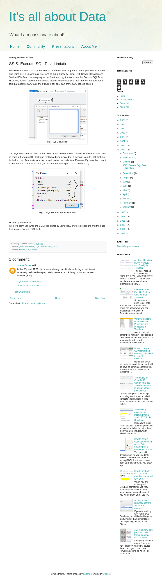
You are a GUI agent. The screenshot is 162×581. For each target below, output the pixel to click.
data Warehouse (27, 247)
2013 (123, 233)
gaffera (86, 574)
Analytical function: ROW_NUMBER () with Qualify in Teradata (143, 264)
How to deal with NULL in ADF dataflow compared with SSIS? (143, 475)
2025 (123, 124)
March (126, 198)
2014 (123, 229)
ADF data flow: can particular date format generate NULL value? (143, 534)
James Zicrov (24, 265)
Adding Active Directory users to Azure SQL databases (142, 504)
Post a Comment (22, 292)
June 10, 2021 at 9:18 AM (29, 285)
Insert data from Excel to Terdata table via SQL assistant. (142, 293)
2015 (123, 225)
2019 (123, 149)
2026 (123, 120)
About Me (89, 46)
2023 (123, 133)
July (125, 182)
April (125, 194)
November (128, 157)
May (125, 190)
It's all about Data (57, 17)
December (128, 153)
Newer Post (15, 298)
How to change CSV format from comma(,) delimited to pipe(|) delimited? (143, 353)
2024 (123, 128)
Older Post (100, 298)
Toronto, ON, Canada (28, 250)
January (127, 207)
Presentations (63, 46)
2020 (123, 145)
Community (36, 46)
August (126, 177)
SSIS (55, 247)
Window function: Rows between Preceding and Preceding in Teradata (142, 324)
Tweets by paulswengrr (128, 246)
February (127, 203)
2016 (123, 221)
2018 (123, 212)
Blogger (106, 574)
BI (18, 247)
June (125, 186)
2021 (123, 141)
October (127, 162)
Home (15, 46)
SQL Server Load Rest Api (29, 281)
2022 (123, 137)
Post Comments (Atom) (33, 303)
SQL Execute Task (43, 247)
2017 (123, 216)
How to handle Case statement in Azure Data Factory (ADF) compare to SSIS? (143, 444)
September (128, 173)
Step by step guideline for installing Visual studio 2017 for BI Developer (142, 414)
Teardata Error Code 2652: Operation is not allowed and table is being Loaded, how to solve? (142, 384)
